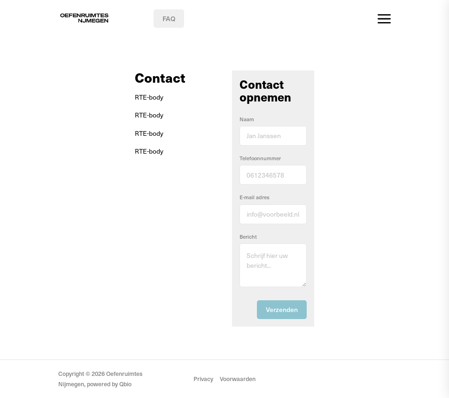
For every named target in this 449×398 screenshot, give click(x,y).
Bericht (248, 236)
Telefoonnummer (260, 158)
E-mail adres (255, 197)
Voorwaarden (237, 378)
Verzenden (282, 309)
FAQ (169, 18)
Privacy (203, 378)
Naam (247, 119)
